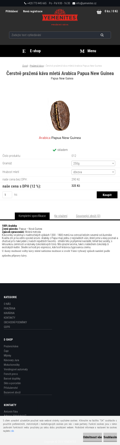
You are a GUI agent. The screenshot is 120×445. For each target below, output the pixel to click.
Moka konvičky (12, 364)
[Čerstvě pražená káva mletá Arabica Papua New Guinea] (60, 92)
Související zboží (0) (88, 216)
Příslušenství (11, 387)
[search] (106, 35)
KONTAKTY (9, 317)
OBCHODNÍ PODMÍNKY (15, 322)
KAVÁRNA (9, 313)
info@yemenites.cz (86, 3)
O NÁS (7, 303)
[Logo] (60, 17)
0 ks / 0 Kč (111, 11)
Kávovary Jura (11, 360)
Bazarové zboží (12, 392)
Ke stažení (60, 216)
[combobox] (93, 163)
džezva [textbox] (77, 172)
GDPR (7, 326)
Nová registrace (32, 11)
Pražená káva (37, 65)
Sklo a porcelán (12, 383)
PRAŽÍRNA (9, 308)
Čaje (6, 350)
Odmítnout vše (92, 437)
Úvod (25, 65)
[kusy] (7, 194)
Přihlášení (11, 11)
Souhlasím (110, 437)
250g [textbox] (76, 163)
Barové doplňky (12, 378)
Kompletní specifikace (32, 216)
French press (11, 374)
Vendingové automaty (16, 369)
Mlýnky (7, 355)
